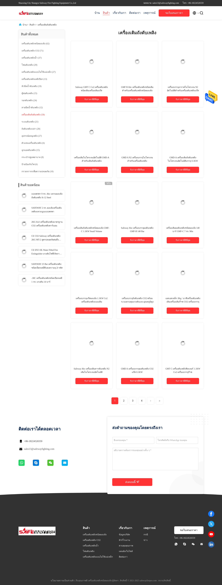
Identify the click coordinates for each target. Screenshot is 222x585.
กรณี (146, 534)
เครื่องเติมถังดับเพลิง (47, 25)
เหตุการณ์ (150, 12)
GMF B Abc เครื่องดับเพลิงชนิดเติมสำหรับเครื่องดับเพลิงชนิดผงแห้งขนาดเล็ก (137, 90)
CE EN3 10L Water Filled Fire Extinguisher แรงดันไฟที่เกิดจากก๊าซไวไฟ (46, 252)
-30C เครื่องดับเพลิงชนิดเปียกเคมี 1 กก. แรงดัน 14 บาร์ (46, 280)
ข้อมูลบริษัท (124, 534)
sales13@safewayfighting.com (39, 449)
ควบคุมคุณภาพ (126, 546)
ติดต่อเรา (134, 12)
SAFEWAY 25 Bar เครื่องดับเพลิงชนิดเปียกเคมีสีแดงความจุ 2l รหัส (47, 266)
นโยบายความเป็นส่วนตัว (62, 580)
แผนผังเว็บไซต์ (126, 551)
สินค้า (106, 12)
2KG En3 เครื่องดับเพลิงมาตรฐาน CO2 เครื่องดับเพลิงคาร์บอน (47, 224)
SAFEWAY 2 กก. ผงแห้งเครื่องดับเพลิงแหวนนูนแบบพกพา (46, 210)
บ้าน (97, 12)
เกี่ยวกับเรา (119, 12)
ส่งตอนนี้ (132, 482)
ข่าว (146, 540)
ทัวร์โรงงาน (124, 540)
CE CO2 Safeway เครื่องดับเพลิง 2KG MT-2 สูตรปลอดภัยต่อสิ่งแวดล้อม (45, 238)
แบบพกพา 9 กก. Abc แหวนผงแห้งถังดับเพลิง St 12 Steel (46, 196)
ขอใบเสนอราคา (174, 13)
